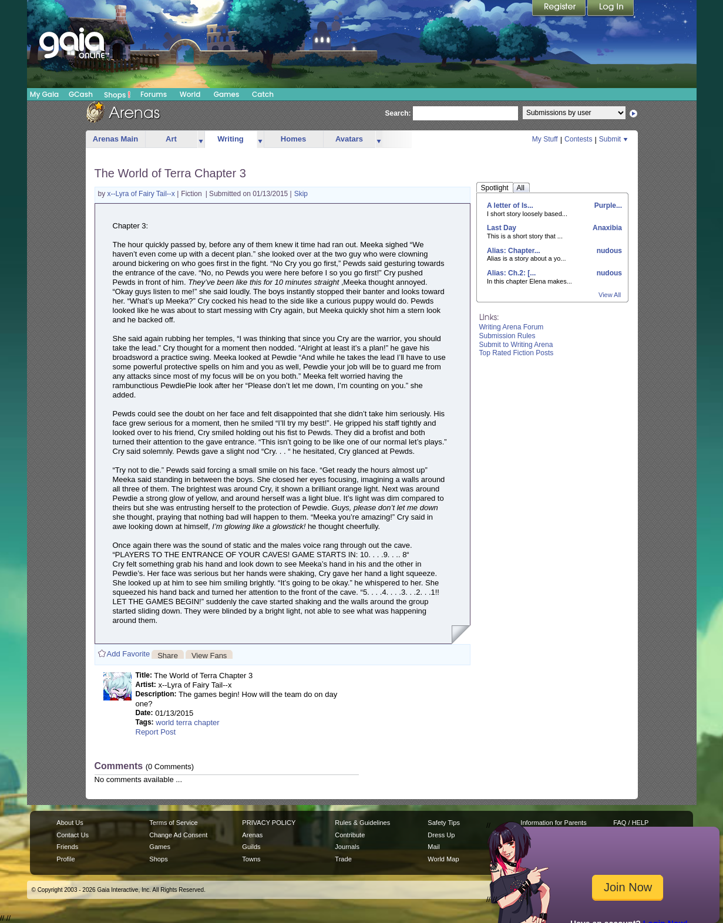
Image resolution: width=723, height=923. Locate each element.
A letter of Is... (510, 205)
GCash (81, 94)
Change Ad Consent (178, 834)
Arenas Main (115, 138)
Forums (153, 94)
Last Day (501, 228)
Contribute (350, 834)
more (200, 139)
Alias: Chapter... (513, 251)
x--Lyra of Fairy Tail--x (142, 194)
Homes (293, 138)
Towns (251, 859)
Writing (230, 138)
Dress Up (441, 834)
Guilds (251, 846)
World (190, 94)
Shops (117, 94)
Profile (65, 859)
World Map (443, 859)
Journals (347, 846)
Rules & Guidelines (362, 822)
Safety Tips (444, 822)
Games (227, 94)
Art (171, 138)
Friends (67, 846)
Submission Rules (507, 336)
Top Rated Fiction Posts (516, 353)
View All (609, 294)
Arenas (252, 834)
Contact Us (72, 834)
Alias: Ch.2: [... (511, 273)
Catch (263, 94)
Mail (433, 846)
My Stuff (545, 139)
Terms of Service (173, 822)
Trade (343, 859)
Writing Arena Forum (511, 327)
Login (610, 9)
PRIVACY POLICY (268, 822)
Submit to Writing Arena (516, 345)
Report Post (156, 731)
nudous (608, 251)
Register (559, 9)
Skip (301, 194)
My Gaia (44, 94)
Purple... (607, 205)
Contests (578, 139)
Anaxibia (606, 228)
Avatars (349, 138)
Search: (398, 113)
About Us (69, 822)
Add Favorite (128, 653)
